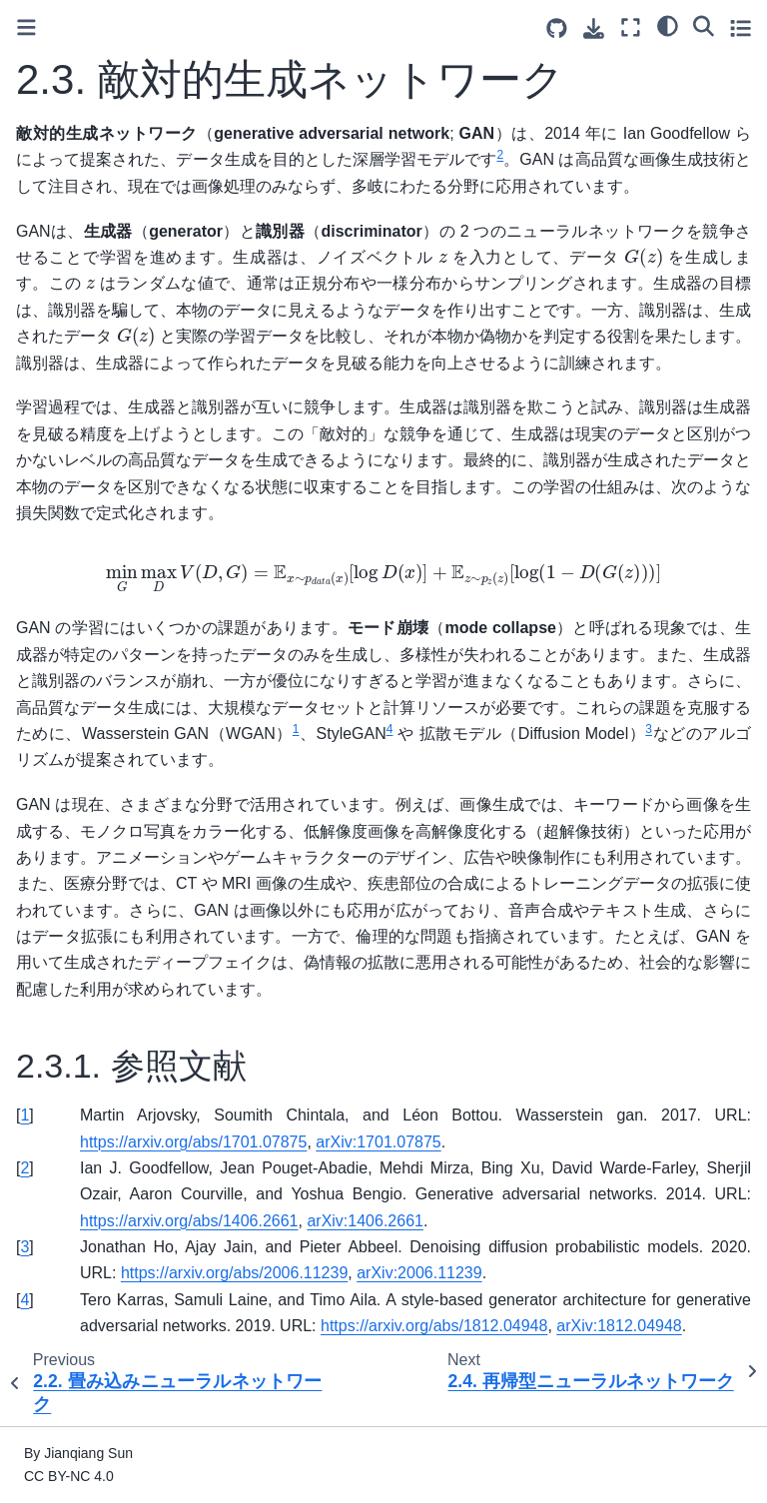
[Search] (703, 25)
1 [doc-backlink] (24, 1115)
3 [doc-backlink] (24, 1246)
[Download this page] (593, 28)
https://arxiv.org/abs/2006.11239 (234, 1272)
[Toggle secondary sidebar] (740, 27)
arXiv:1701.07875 (378, 1141)
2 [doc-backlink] (24, 1167)
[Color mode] (667, 25)
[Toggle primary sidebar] (26, 27)
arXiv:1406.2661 (365, 1220)
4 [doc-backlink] (24, 1299)
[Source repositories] (556, 28)
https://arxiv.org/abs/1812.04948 (434, 1325)
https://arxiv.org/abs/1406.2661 (189, 1220)
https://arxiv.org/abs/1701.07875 (193, 1141)
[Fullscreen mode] (630, 27)
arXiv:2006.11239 (419, 1272)
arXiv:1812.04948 (618, 1325)
